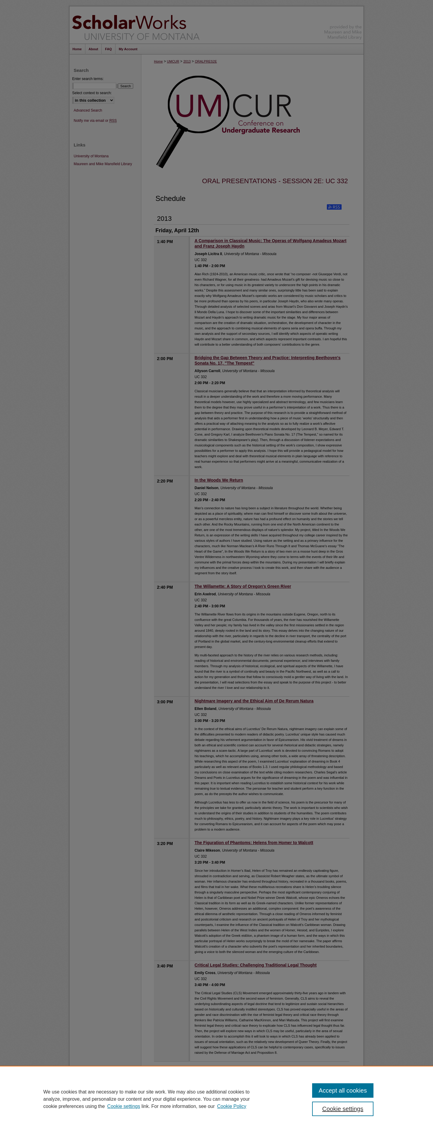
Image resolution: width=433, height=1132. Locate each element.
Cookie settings (123, 1106)
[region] (216, 1099)
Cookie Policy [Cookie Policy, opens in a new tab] (231, 1106)
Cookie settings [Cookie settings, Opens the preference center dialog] (343, 1109)
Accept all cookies (343, 1090)
